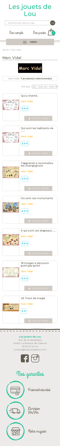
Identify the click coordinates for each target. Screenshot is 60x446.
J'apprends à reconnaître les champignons (37, 164)
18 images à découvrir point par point (35, 264)
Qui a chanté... (30, 95)
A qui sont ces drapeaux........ (38, 230)
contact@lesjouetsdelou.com (30, 349)
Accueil (5, 50)
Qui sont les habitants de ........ (37, 129)
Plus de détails (38, 118)
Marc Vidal (27, 101)
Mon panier (44, 32)
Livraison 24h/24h (34, 410)
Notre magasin (37, 431)
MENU (30, 42)
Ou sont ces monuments (37, 198)
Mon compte (16, 32)
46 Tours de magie (33, 298)
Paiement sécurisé (39, 389)
